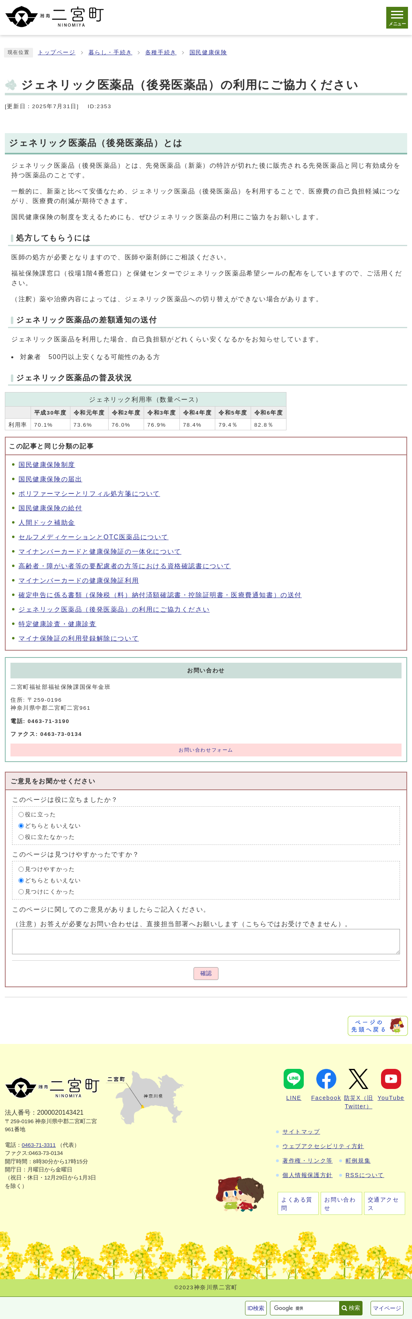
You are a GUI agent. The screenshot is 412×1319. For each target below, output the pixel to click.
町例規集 (358, 1160)
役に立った (40, 815)
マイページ (387, 1308)
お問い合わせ (340, 1203)
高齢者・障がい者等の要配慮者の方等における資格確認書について (125, 566)
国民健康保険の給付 (50, 508)
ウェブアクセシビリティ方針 (323, 1146)
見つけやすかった (50, 869)
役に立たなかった (50, 837)
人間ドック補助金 (47, 522)
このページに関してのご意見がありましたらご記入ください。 (111, 909)
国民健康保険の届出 (50, 479)
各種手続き (161, 52)
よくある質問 (297, 1203)
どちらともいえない (53, 826)
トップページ (57, 52)
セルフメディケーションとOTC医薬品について (94, 537)
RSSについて (365, 1175)
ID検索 (255, 1308)
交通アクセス (383, 1203)
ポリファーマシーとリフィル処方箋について (89, 493)
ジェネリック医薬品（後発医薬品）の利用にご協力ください (114, 609)
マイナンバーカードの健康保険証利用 (79, 580)
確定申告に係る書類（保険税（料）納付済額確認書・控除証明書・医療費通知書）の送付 (160, 595)
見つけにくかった (50, 892)
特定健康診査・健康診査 (58, 623)
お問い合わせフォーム (206, 750)
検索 (354, 1308)
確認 (206, 973)
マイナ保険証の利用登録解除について (79, 638)
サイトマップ (301, 1131)
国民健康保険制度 (47, 464)
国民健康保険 (208, 52)
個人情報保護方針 (307, 1175)
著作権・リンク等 (307, 1160)
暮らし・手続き (110, 52)
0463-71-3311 (39, 1145)
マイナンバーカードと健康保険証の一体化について (100, 551)
